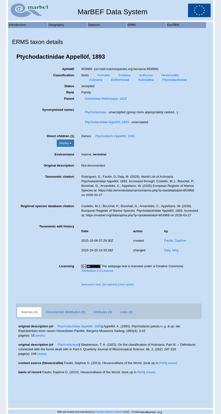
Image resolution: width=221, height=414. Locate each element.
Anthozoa (144, 75)
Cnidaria (122, 75)
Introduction (17, 25)
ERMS (132, 25)
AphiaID (68, 69)
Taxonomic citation (59, 176)
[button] (14, 57)
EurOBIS (173, 25)
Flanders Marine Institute (109, 412)
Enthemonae (118, 80)
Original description (59, 165)
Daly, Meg (171, 250)
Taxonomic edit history (56, 226)
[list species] (109, 284)
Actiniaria (94, 80)
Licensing (66, 266)
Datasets (94, 25)
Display (65, 143)
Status (69, 86)
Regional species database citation (47, 206)
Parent (69, 98)
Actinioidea (144, 80)
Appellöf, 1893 (113, 136)
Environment (64, 154)
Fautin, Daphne (175, 240)
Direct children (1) (60, 136)
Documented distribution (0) (65, 312)
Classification (63, 75)
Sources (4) (29, 312)
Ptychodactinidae (173, 80)
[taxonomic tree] (91, 284)
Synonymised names (58, 110)
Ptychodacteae (93, 112)
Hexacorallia (168, 75)
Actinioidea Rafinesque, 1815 (104, 98)
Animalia (102, 75)
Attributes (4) (103, 312)
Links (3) (126, 312)
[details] (40, 335)
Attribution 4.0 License (97, 271)
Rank (70, 92)
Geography (56, 25)
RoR (162, 363)
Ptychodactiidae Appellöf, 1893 (105, 122)
